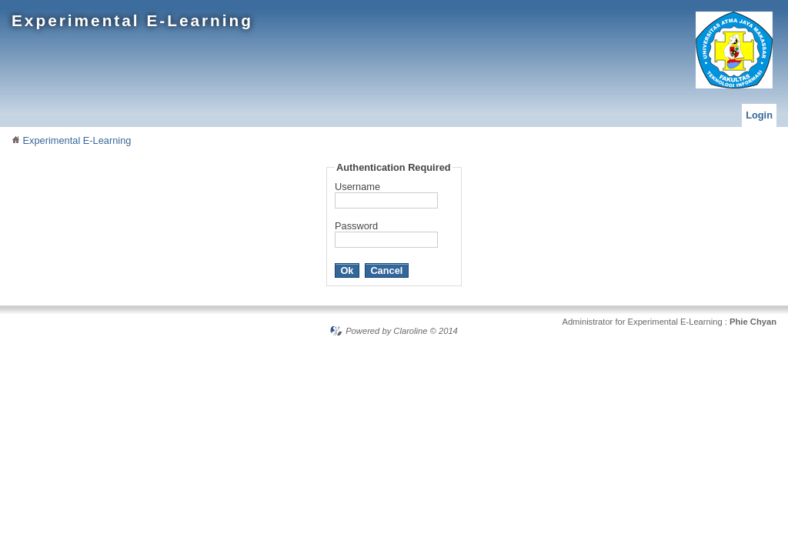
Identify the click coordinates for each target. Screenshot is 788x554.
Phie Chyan (753, 321)
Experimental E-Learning (132, 20)
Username (357, 186)
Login (759, 115)
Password (356, 226)
